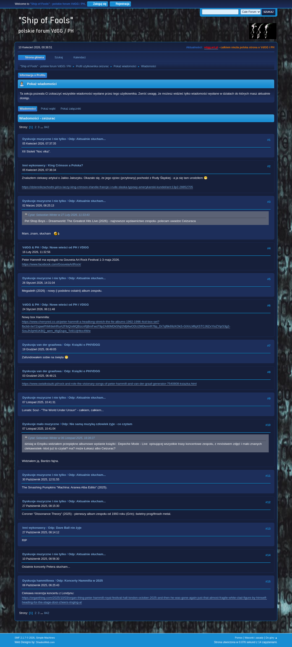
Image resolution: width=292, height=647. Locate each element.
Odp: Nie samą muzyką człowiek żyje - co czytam (97, 424)
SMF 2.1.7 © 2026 (25, 637)
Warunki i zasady (254, 637)
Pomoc (239, 637)
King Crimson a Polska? (65, 165)
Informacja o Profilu (32, 75)
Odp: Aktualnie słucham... (87, 139)
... (42, 127)
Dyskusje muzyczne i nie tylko (44, 139)
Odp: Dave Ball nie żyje (65, 527)
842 (46, 127)
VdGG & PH (30, 247)
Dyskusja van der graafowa (42, 344)
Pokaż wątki (48, 108)
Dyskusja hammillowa (38, 580)
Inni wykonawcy (33, 165)
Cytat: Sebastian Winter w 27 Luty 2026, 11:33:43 (58, 215)
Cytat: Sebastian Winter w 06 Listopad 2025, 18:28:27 (61, 438)
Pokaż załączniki (71, 108)
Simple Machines (45, 637)
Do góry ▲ (271, 637)
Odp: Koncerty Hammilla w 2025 (80, 580)
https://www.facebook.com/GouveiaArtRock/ (51, 264)
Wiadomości (28, 108)
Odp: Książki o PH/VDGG (82, 344)
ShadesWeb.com (45, 642)
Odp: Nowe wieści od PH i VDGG (65, 247)
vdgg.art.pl (211, 47)
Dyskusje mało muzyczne (40, 424)
